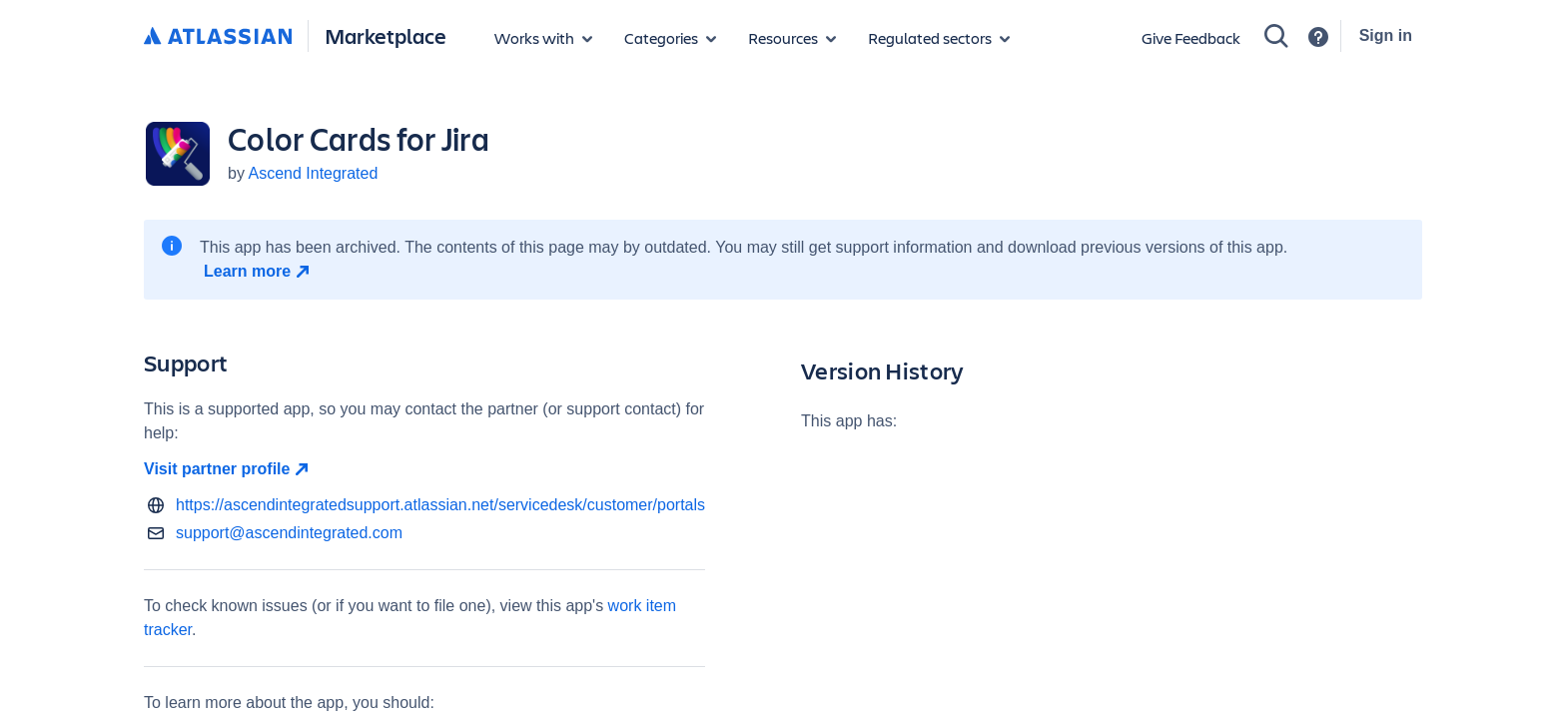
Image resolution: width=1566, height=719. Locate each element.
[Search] (1276, 36)
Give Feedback (1191, 37)
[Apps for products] (543, 38)
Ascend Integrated (313, 173)
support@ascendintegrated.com (289, 532)
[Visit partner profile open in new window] (424, 469)
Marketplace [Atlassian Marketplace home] (385, 35)
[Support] (1318, 37)
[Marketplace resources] (792, 38)
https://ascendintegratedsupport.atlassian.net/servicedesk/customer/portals (440, 504)
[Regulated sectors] (939, 38)
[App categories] (670, 38)
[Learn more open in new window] (259, 272)
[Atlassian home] (218, 37)
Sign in (1385, 35)
